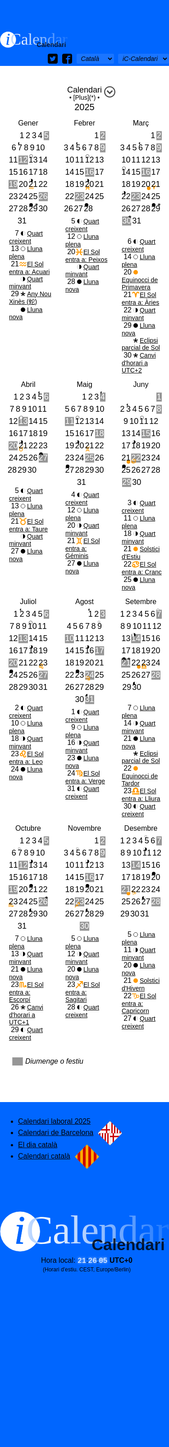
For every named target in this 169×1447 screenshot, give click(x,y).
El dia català (37, 1145)
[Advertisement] (84, 16)
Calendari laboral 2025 (54, 1121)
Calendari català (58, 1156)
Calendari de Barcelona (70, 1132)
